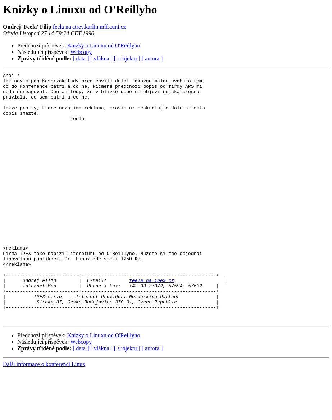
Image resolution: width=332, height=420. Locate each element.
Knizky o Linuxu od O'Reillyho (103, 45)
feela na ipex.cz (151, 322)
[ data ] (81, 58)
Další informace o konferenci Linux (44, 414)
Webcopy (81, 52)
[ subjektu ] (127, 58)
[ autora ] (152, 58)
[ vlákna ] (102, 58)
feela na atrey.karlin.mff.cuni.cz (89, 27)
